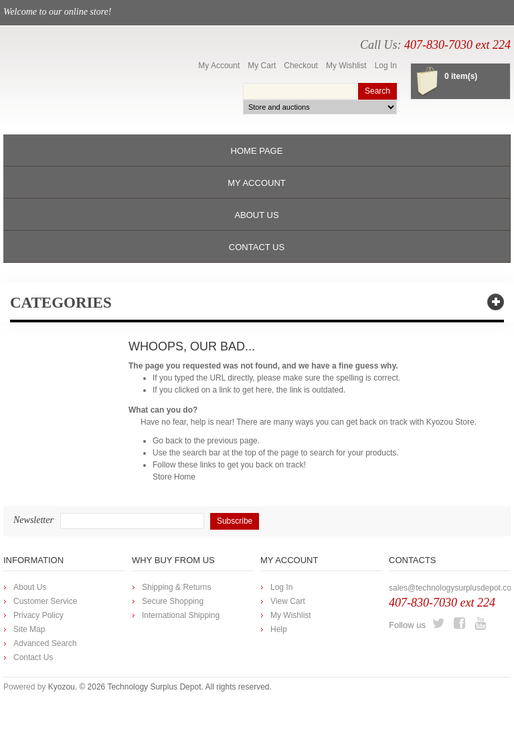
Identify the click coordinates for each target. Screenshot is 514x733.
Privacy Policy (38, 615)
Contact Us (33, 657)
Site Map (29, 629)
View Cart (287, 601)
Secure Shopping (172, 601)
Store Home (174, 477)
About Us (29, 587)
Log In (386, 65)
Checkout (301, 65)
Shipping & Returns (176, 587)
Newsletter (33, 520)
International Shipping (181, 615)
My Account (219, 65)
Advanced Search (45, 643)
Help (278, 629)
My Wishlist (346, 65)
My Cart (262, 65)
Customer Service (45, 601)
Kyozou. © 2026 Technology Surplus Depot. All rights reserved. (160, 687)
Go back (168, 440)
